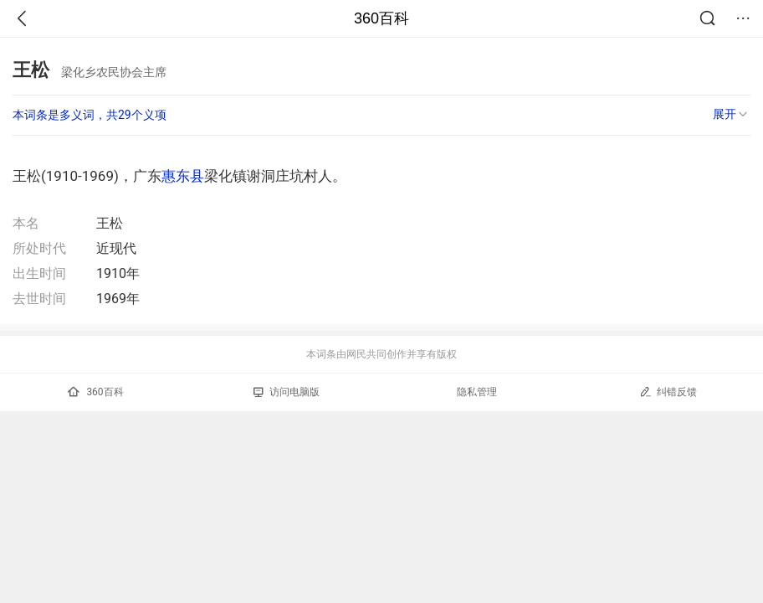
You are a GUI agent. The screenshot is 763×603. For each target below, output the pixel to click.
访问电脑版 (286, 392)
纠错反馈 (668, 391)
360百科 (381, 18)
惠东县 (182, 176)
